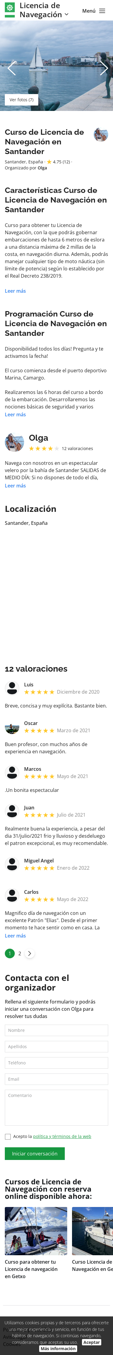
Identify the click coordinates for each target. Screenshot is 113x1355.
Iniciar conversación (35, 1153)
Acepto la (48, 1136)
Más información (58, 1348)
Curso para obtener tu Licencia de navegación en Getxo (31, 1269)
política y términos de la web (62, 1136)
